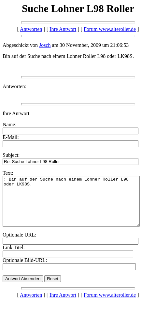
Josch (45, 45)
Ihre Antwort (63, 29)
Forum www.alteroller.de (110, 29)
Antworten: (14, 86)
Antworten (31, 29)
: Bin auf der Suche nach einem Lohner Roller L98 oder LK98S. (79, 206)
